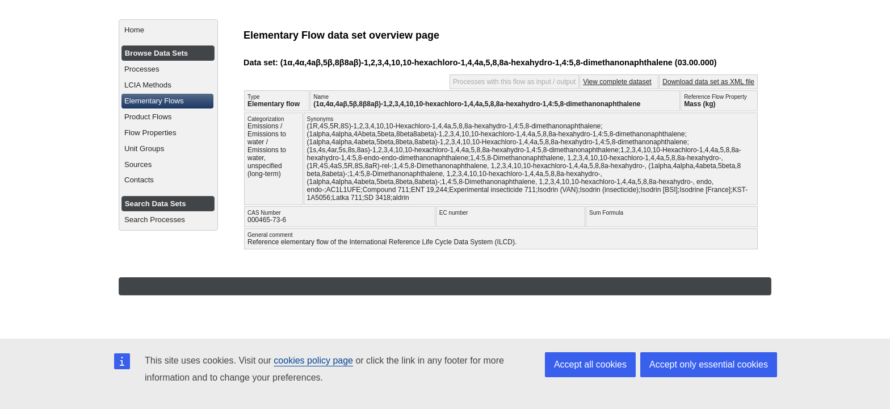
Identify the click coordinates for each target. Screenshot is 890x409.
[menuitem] (168, 30)
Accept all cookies (590, 364)
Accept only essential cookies (708, 364)
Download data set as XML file (708, 82)
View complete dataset (617, 82)
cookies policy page (313, 360)
